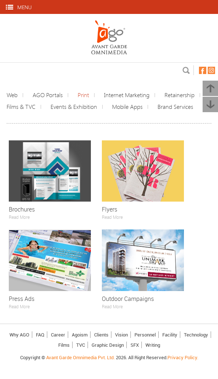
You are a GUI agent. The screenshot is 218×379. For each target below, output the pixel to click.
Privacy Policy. (182, 357)
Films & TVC (21, 107)
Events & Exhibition (74, 107)
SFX (134, 345)
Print (83, 95)
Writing (152, 345)
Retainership (180, 95)
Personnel (145, 334)
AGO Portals (48, 95)
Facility (169, 334)
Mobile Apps (127, 107)
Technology (196, 334)
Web (12, 95)
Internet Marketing (126, 95)
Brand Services (175, 107)
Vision (121, 334)
